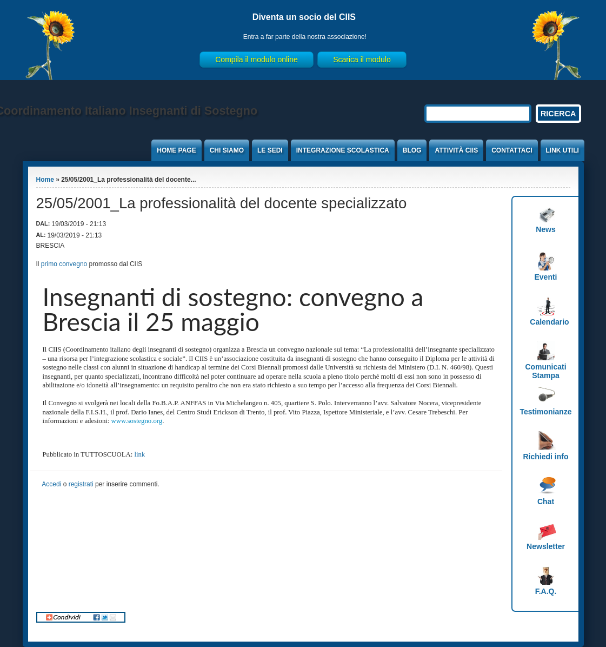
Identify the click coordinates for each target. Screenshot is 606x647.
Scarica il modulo (362, 59)
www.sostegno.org (137, 421)
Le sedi (270, 150)
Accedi (51, 484)
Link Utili (562, 150)
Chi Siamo (227, 150)
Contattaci (511, 150)
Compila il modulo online (256, 59)
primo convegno (64, 264)
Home (45, 179)
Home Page (176, 150)
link (139, 454)
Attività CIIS (456, 150)
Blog (412, 150)
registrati (81, 484)
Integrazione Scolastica (342, 150)
